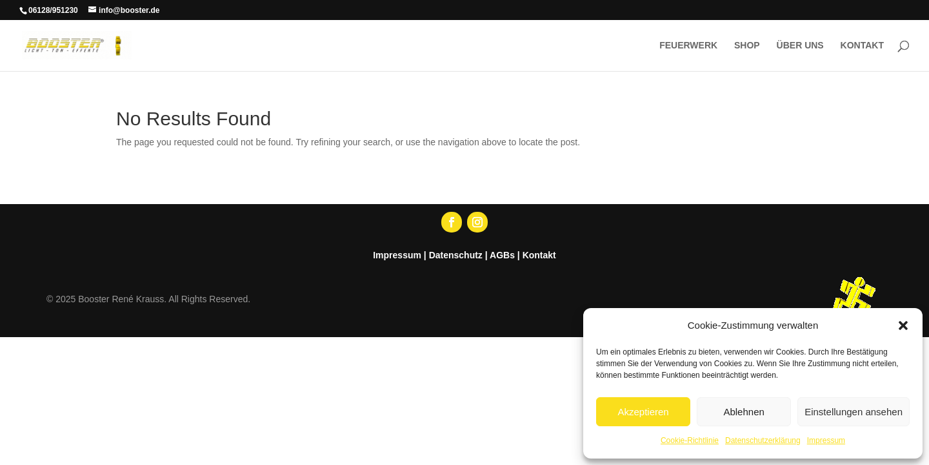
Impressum (826, 440)
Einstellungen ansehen (853, 411)
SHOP (747, 45)
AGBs (502, 255)
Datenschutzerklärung (763, 440)
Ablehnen (743, 411)
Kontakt (539, 255)
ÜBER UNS (800, 45)
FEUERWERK (688, 45)
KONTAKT (862, 45)
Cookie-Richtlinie (690, 440)
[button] (903, 325)
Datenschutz (456, 255)
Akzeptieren (642, 411)
